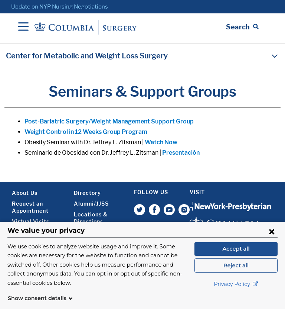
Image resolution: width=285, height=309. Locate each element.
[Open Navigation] (23, 27)
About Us (24, 193)
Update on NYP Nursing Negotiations (59, 6)
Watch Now (161, 142)
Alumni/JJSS (91, 203)
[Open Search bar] (242, 27)
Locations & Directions (91, 218)
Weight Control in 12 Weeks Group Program (85, 131)
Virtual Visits (30, 221)
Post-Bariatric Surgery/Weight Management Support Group (109, 121)
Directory (87, 193)
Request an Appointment (30, 207)
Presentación (181, 152)
